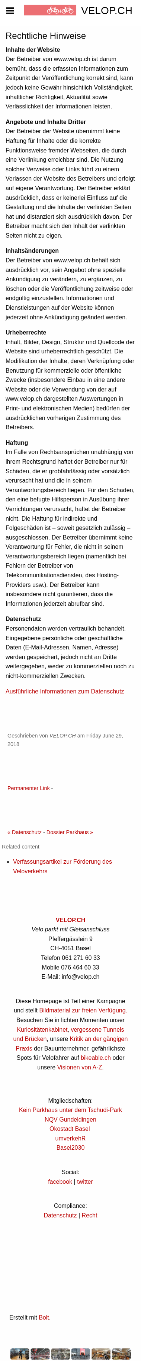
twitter (85, 1182)
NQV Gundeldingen (70, 1119)
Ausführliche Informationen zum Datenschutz (65, 691)
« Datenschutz (24, 832)
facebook (60, 1182)
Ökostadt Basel (69, 1129)
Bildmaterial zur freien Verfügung (82, 1010)
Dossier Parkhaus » (70, 832)
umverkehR (70, 1138)
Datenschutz (60, 1215)
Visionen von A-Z (79, 1067)
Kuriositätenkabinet (42, 1029)
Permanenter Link (28, 788)
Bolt (44, 1317)
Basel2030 (71, 1148)
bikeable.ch (96, 1058)
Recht (89, 1215)
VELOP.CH (71, 920)
